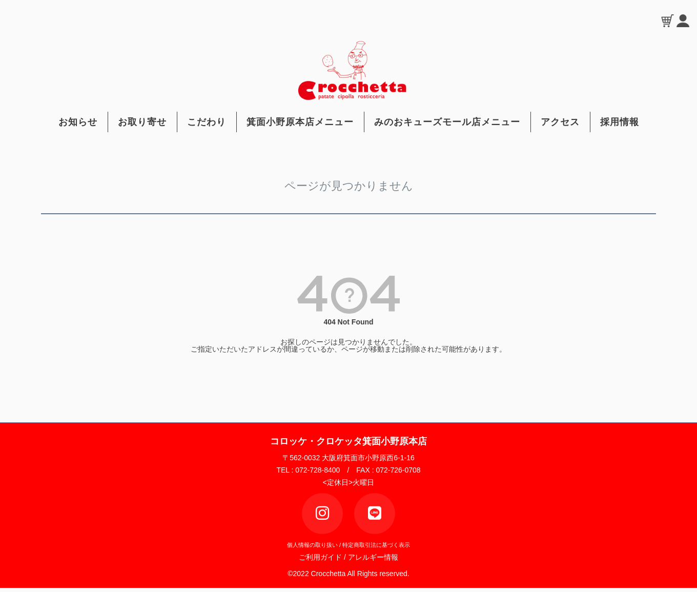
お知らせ (77, 122)
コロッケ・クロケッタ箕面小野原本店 (348, 441)
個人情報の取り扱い (312, 545)
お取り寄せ (142, 122)
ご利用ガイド (323, 557)
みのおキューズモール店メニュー (447, 122)
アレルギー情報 (373, 557)
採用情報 (619, 122)
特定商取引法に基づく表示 (376, 545)
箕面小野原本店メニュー (300, 122)
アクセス (560, 122)
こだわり (206, 122)
